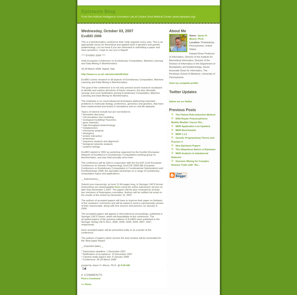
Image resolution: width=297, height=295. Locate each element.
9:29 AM (125, 265)
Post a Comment (90, 278)
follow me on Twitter (180, 101)
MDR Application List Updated (193, 126)
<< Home (86, 284)
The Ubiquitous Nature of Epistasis (196, 149)
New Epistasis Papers (188, 145)
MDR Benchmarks (186, 130)
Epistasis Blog (98, 11)
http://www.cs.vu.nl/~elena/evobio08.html (104, 74)
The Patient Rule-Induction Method (195, 114)
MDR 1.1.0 (181, 134)
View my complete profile (183, 83)
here (117, 187)
